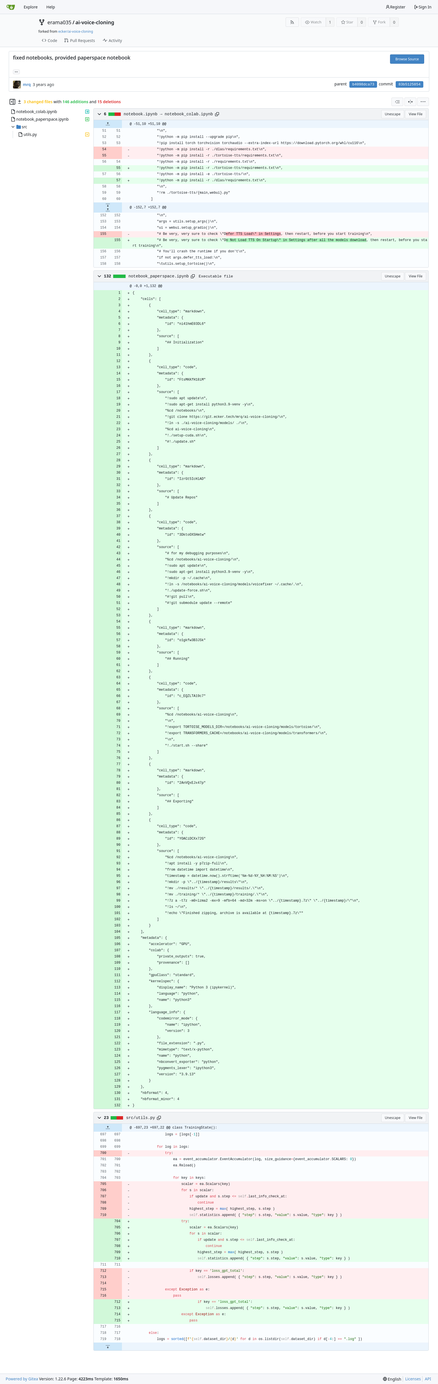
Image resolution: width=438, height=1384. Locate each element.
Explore (31, 7)
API (428, 1378)
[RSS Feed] (292, 22)
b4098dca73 (363, 84)
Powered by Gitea (22, 1378)
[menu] (423, 102)
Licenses (413, 1378)
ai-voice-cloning (94, 22)
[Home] (11, 7)
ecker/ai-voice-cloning (75, 31)
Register (395, 7)
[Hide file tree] (12, 102)
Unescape (392, 114)
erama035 (59, 22)
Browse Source (407, 59)
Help (50, 7)
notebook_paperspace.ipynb (158, 276)
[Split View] (410, 102)
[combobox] (397, 102)
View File (415, 114)
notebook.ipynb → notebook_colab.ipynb (168, 114)
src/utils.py (140, 1118)
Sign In (423, 7)
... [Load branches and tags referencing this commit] (16, 71)
